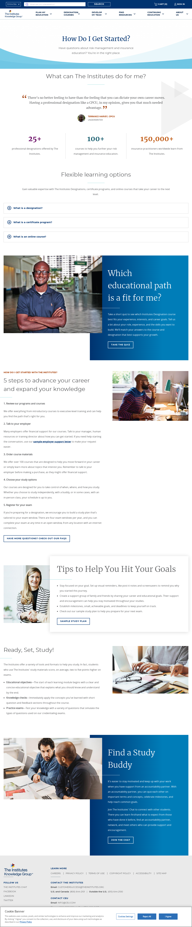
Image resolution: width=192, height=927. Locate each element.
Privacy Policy (75, 873)
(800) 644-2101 (77, 892)
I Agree (168, 916)
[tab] (96, 208)
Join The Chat (120, 840)
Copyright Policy (120, 873)
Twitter (8, 900)
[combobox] (55, 4)
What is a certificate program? (32, 222)
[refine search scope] (13, 4)
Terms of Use (96, 873)
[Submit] (27, 4)
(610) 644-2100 (115, 892)
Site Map (161, 873)
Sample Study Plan (75, 621)
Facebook (10, 892)
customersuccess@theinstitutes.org (81, 887)
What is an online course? (29, 237)
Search (99, 4)
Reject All (147, 916)
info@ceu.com (66, 903)
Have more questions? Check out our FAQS (37, 539)
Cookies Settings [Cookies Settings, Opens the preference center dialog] (125, 916)
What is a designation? (27, 208)
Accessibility (144, 873)
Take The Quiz (120, 345)
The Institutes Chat (15, 887)
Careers (56, 873)
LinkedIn (9, 896)
